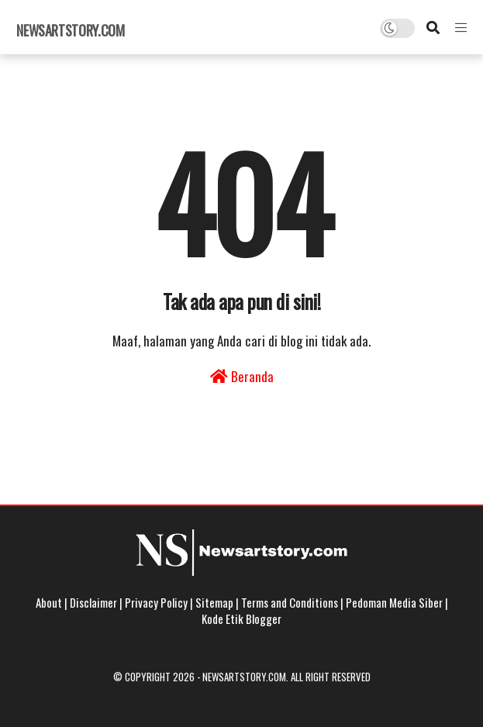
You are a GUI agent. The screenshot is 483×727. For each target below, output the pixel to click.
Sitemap (214, 602)
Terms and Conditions (289, 602)
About (49, 602)
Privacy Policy (156, 602)
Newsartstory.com (70, 30)
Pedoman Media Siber (394, 602)
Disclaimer (93, 602)
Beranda (242, 376)
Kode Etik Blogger (241, 618)
